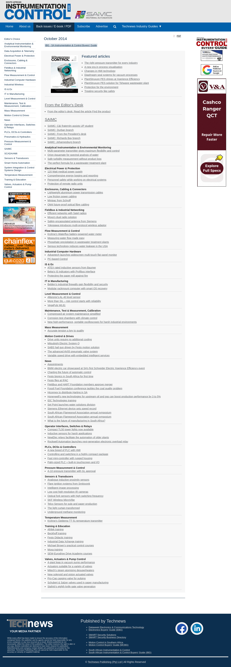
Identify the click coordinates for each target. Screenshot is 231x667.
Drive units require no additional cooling (69, 339)
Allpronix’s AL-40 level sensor (63, 297)
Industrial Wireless (13, 84)
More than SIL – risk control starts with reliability (74, 301)
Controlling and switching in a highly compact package (77, 454)
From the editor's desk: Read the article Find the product (78, 111)
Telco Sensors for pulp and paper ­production (72, 503)
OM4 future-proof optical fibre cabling (68, 204)
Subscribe (83, 26)
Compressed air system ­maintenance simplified (73, 313)
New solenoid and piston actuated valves (70, 574)
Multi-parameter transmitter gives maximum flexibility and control (83, 150)
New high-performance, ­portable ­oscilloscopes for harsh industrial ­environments (92, 322)
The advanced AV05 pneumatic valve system (72, 351)
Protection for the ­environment (101, 87)
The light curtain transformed (63, 508)
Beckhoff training (56, 533)
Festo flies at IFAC (57, 380)
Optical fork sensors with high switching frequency (75, 495)
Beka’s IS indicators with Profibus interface (71, 271)
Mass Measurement (14, 110)
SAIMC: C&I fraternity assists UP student (70, 125)
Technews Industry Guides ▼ (142, 26)
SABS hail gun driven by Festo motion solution (73, 347)
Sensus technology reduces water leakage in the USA (77, 246)
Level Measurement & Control (19, 98)
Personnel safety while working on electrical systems (76, 179)
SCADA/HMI (10, 153)
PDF (179, 36)
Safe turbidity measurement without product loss (74, 158)
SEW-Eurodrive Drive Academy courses (69, 553)
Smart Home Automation (17, 163)
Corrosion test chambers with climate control (72, 318)
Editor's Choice (12, 39)
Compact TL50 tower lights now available (70, 429)
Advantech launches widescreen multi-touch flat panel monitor (82, 254)
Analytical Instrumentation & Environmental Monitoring (18, 45)
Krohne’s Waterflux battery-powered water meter (74, 234)
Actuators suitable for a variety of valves (69, 566)
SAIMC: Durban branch (60, 130)
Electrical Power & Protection (19, 55)
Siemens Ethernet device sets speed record (71, 408)
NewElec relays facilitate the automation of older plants (78, 437)
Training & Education (15, 179)
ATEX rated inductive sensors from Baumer (71, 267)
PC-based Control (57, 259)
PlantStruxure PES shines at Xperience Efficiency (112, 79)
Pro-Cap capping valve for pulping (66, 578)
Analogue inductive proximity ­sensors (68, 479)
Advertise (102, 26)
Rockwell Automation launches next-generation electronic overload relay (87, 441)
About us (24, 26)
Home (9, 26)
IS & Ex (8, 89)
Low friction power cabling (62, 196)
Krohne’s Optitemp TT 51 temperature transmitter (75, 520)
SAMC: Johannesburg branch (64, 142)
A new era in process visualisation (103, 67)
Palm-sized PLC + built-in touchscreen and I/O (73, 462)
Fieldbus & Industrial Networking (15, 69)
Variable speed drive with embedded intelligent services (78, 355)
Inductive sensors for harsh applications (69, 433)
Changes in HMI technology (100, 71)
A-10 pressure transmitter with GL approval (71, 471)
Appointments (55, 364)
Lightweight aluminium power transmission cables (75, 192)
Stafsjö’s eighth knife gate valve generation (71, 586)
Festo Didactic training (60, 537)
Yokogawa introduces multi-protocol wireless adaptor (76, 225)
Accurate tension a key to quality (65, 330)
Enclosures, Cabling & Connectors (15, 61)
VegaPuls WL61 (56, 305)
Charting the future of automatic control (69, 372)
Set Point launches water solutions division (71, 404)
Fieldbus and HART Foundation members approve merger (80, 384)
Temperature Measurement (18, 175)
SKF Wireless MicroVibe (61, 499)
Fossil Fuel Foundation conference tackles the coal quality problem (84, 388)
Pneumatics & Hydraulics (17, 136)
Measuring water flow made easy (65, 238)
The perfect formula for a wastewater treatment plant (76, 163)
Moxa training (55, 549)
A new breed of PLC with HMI (63, 450)
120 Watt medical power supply (64, 171)
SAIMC (8, 148)
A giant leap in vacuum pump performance (71, 562)
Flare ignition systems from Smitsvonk (68, 483)
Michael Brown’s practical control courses (70, 545)
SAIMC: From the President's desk (66, 134)
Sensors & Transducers (16, 158)
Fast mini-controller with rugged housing (69, 458)
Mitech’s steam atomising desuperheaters (70, 570)
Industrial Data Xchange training (65, 541)
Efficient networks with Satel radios (66, 213)
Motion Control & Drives (16, 115)
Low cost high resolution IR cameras (67, 491)
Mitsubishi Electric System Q (63, 343)
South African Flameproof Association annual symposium (79, 412)
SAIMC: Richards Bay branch (63, 138)
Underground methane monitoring (66, 512)
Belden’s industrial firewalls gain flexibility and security (77, 284)
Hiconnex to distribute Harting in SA (67, 392)
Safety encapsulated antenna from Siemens (72, 221)
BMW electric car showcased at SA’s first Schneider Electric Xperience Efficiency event (96, 368)
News (7, 120)
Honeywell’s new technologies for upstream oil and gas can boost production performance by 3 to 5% (104, 396)
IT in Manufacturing (14, 94)
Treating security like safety (99, 91)
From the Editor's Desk (64, 105)
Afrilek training (55, 529)
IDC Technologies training (61, 400)
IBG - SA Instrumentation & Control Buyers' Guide (71, 45)
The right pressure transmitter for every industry (111, 62)
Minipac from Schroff (59, 200)
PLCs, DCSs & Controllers (18, 132)
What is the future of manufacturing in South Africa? (76, 420)
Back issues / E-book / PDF (53, 26)
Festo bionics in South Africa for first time (70, 376)
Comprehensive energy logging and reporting (72, 175)
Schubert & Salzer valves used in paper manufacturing (77, 582)
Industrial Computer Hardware (20, 80)
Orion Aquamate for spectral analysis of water (72, 154)
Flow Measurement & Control (19, 75)
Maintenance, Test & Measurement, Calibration (17, 104)
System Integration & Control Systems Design (19, 169)
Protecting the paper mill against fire (67, 275)
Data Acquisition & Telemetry (19, 51)
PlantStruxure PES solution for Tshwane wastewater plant (116, 83)
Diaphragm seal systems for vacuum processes (111, 74)
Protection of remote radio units (65, 183)
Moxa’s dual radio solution (62, 217)
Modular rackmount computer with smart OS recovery (77, 288)
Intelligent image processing (63, 487)
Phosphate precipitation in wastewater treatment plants (78, 242)
